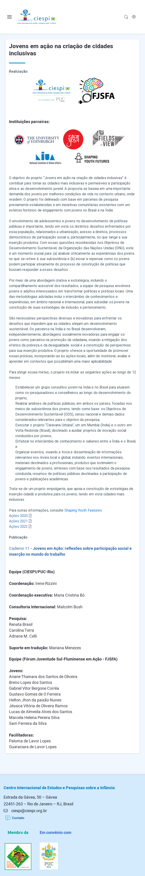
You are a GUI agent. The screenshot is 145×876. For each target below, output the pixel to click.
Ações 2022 (18, 526)
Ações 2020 (18, 516)
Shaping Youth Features (83, 510)
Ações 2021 (18, 521)
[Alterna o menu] (9, 17)
